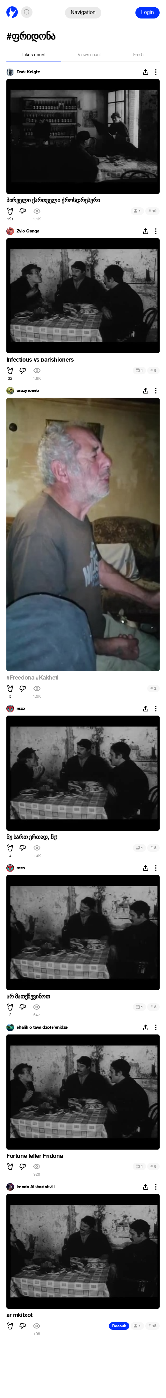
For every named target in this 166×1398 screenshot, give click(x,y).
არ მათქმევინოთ (28, 996)
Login (147, 12)
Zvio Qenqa (28, 231)
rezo (21, 708)
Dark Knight (28, 72)
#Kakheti (47, 677)
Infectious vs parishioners (40, 360)
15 (152, 1326)
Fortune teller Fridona (34, 1156)
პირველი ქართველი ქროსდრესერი (53, 200)
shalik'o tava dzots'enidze (42, 1027)
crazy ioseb (28, 390)
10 (152, 211)
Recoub (119, 1325)
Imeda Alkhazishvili (35, 1187)
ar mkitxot (19, 1315)
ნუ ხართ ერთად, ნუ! (32, 837)
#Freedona (20, 677)
